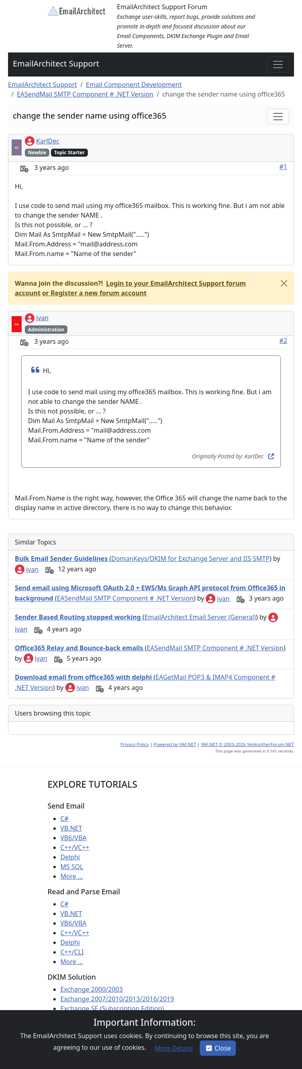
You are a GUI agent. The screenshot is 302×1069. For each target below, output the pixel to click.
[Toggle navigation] (278, 64)
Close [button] (218, 1048)
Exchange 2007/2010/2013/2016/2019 (117, 998)
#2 (284, 340)
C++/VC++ (75, 847)
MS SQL (72, 866)
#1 (284, 166)
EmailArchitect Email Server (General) (200, 617)
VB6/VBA (74, 837)
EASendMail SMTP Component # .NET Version (85, 94)
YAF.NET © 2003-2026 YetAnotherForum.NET (247, 744)
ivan (37, 317)
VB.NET (71, 828)
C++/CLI (72, 952)
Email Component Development (134, 84)
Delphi (70, 857)
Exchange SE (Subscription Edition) (112, 1008)
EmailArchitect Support (56, 63)
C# (65, 818)
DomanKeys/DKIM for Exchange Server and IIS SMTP (190, 558)
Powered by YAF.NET (175, 744)
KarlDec (42, 141)
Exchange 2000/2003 (92, 989)
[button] (94, 292)
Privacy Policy (134, 744)
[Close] (284, 283)
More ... (72, 876)
